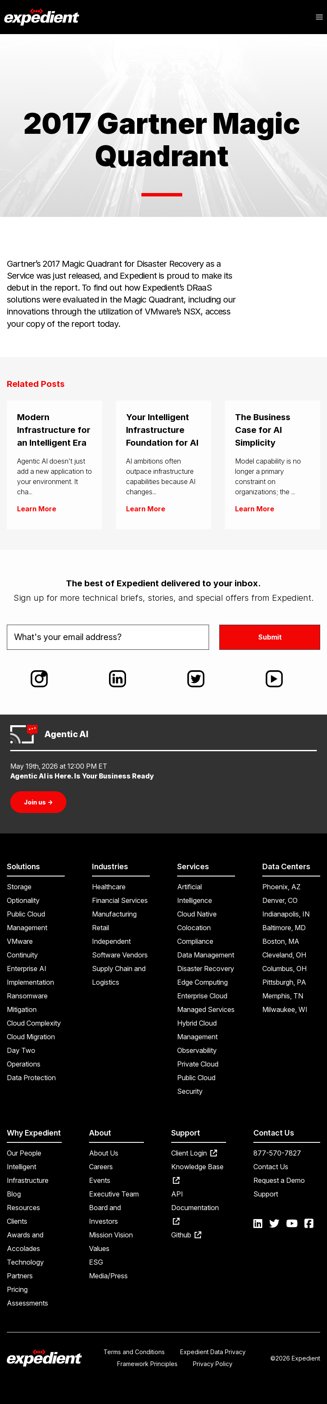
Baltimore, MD (284, 927)
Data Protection (31, 1077)
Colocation (194, 927)
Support (265, 1194)
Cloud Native (197, 914)
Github (186, 1235)
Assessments (27, 1303)
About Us (103, 1153)
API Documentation (195, 1207)
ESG (96, 1262)
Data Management (205, 955)
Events (99, 1180)
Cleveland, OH (284, 955)
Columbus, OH (284, 968)
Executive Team (114, 1194)
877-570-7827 (277, 1153)
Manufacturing (114, 914)
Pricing (17, 1289)
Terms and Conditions (134, 1351)
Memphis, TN (282, 996)
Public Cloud (196, 1077)
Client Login (194, 1153)
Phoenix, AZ (281, 886)
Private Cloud (197, 1064)
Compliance (195, 941)
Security (190, 1091)
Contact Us (270, 1166)
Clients (17, 1221)
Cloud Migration (31, 1036)
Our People (24, 1153)
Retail (100, 927)
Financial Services (120, 900)
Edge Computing (202, 982)
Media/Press (108, 1275)
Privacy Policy (212, 1363)
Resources (23, 1207)
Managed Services (206, 1009)
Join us (38, 802)
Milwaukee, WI (284, 1009)
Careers (101, 1166)
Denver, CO (280, 900)
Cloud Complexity (34, 1023)
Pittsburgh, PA (284, 982)
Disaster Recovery (205, 968)
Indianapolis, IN (286, 914)
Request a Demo (279, 1180)
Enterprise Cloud (202, 996)
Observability (197, 1050)
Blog (14, 1194)
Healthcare (109, 886)
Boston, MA (280, 941)
